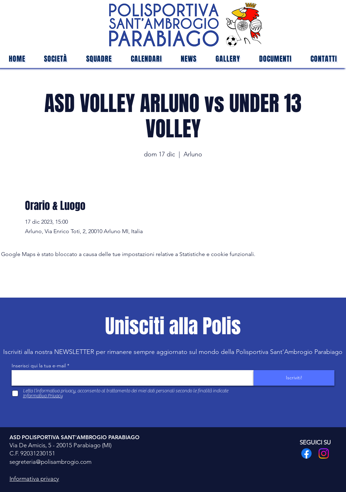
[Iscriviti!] (294, 378)
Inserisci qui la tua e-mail (39, 365)
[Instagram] (324, 453)
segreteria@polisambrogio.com (50, 461)
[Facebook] (306, 453)
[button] (99, 59)
